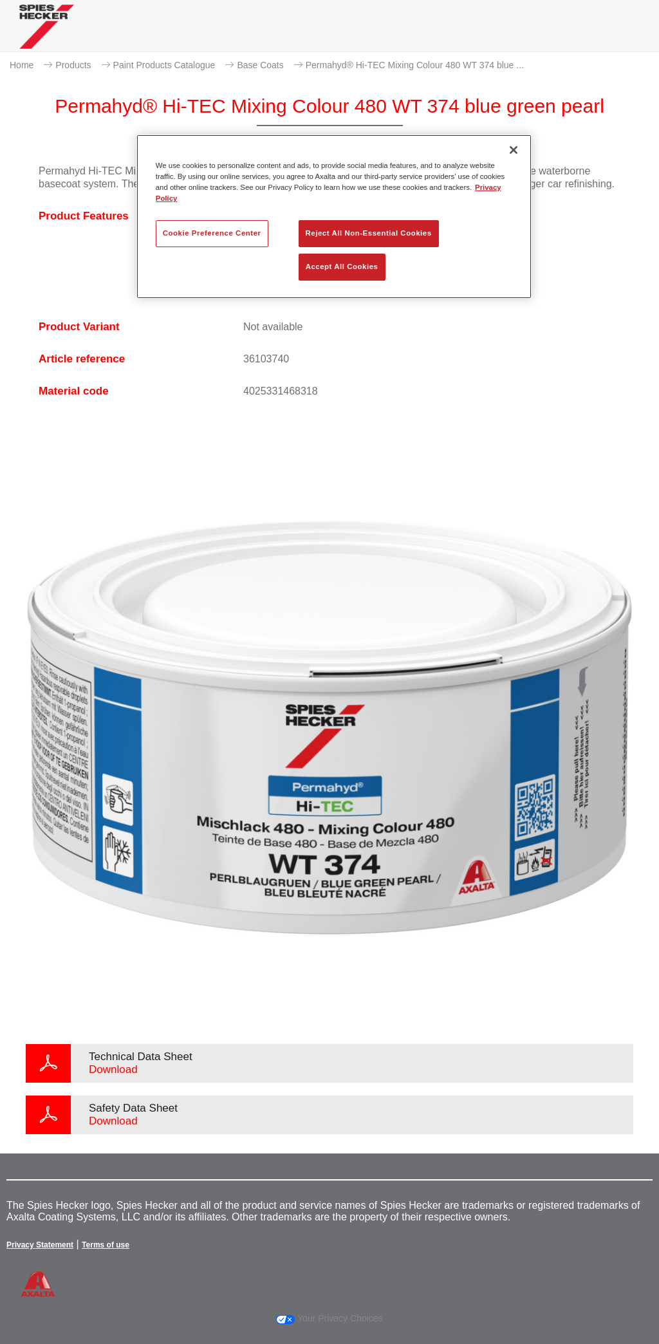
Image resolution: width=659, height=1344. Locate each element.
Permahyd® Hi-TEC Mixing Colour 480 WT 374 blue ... (415, 65)
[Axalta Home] (46, 36)
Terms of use (105, 1244)
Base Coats (260, 65)
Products (73, 65)
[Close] (513, 150)
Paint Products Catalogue (164, 65)
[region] (334, 217)
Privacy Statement (39, 1244)
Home (21, 65)
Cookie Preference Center (212, 233)
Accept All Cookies (342, 266)
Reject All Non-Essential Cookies (369, 233)
